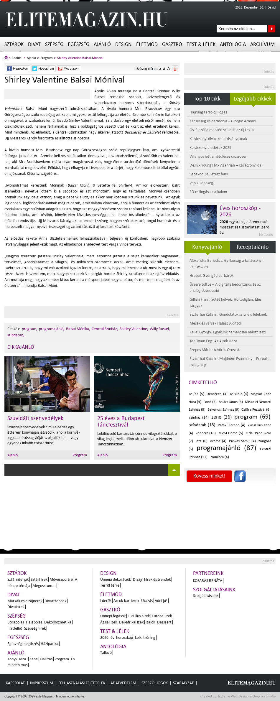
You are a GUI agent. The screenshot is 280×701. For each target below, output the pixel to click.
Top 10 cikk (207, 99)
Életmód (147, 44)
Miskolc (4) (239, 394)
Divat (34, 44)
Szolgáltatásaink (214, 590)
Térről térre (109, 585)
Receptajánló (253, 247)
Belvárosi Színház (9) (223, 410)
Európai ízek (162, 616)
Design (123, 44)
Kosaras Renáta (207, 580)
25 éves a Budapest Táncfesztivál (121, 421)
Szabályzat (183, 683)
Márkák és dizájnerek (24, 601)
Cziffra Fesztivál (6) (256, 410)
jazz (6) (201, 441)
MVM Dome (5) (230, 433)
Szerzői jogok (154, 683)
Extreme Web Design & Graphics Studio (246, 696)
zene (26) (221, 417)
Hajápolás (34, 622)
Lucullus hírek (139, 616)
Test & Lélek (201, 44)
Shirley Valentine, (134, 329)
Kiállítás (46, 659)
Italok (150, 622)
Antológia (233, 44)
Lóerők (105, 600)
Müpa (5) (196, 394)
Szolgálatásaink (205, 595)
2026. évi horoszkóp (116, 637)
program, (29, 329)
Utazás (147, 600)
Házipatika (49, 643)
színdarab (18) (202, 424)
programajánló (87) (226, 448)
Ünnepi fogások (113, 616)
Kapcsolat (15, 683)
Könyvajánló (207, 247)
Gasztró (172, 44)
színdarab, (15, 335)
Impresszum (41, 683)
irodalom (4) (219, 457)
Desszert (164, 622)
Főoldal (17, 58)
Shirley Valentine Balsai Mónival (80, 58)
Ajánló (102, 44)
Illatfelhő (14, 628)
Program (46, 58)
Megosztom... (44, 585)
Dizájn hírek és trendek (152, 579)
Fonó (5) (210, 402)
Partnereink (208, 573)
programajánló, (52, 329)
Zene (33, 659)
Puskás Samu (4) (242, 441)
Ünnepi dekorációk (115, 579)
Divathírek (15, 607)
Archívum (262, 44)
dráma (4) (218, 441)
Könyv (12, 659)
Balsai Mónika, (78, 329)
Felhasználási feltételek (81, 683)
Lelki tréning (145, 637)
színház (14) (199, 417)
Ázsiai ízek (108, 622)
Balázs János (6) (231, 402)
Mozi (23, 659)
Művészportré (61, 579)
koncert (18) (206, 433)
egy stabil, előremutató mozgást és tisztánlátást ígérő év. (244, 227)
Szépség (54, 44)
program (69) (252, 416)
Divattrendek (55, 601)
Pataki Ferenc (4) (231, 425)
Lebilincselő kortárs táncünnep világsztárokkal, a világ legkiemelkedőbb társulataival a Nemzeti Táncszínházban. (137, 438)
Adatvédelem (123, 683)
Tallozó (106, 652)
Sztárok (14, 44)
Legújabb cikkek (253, 99)
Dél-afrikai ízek (131, 622)
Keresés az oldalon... (271, 28)
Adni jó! (161, 600)
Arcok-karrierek (126, 600)
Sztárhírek (39, 579)
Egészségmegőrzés (23, 643)
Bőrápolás (15, 622)
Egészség (78, 44)
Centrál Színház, (105, 329)
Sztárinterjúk (18, 579)
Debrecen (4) (217, 394)
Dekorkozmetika (57, 622)
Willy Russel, (160, 329)
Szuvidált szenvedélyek (35, 418)
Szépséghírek (35, 628)
